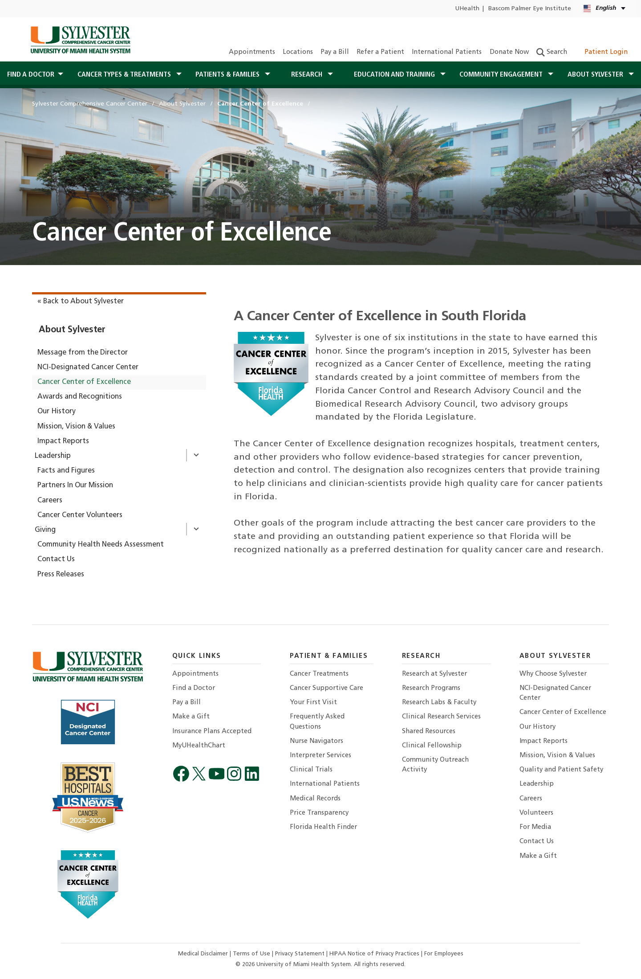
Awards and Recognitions (79, 396)
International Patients (447, 52)
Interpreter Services (320, 755)
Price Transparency (319, 813)
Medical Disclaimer (204, 954)
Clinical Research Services (441, 717)
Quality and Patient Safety (561, 770)
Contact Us (56, 559)
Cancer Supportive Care (326, 688)
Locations (298, 52)
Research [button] (307, 74)
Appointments (252, 52)
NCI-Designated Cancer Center (87, 367)
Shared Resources (428, 731)
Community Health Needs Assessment (100, 544)
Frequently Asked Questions (317, 722)
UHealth (467, 9)
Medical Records (315, 798)
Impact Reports (63, 441)
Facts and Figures (66, 470)
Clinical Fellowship (432, 745)
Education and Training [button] (395, 74)
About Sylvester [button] (596, 74)
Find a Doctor (193, 688)
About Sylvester (72, 330)
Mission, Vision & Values (76, 426)
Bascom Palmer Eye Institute (529, 9)
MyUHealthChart (198, 745)
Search (551, 52)
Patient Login (601, 52)
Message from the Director (82, 352)
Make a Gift (191, 717)
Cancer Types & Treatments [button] (125, 74)
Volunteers (536, 813)
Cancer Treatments (319, 674)
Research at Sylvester (434, 674)
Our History (56, 411)
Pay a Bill (334, 52)
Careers (49, 500)
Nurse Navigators (316, 741)
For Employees (443, 954)
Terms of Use (252, 954)
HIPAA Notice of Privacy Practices (375, 954)
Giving (45, 530)
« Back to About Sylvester (80, 301)
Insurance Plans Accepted (212, 731)
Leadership (53, 456)
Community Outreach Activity (435, 765)
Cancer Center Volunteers (79, 515)
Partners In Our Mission (75, 485)
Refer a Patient (380, 52)
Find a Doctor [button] (30, 74)
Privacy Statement (300, 954)
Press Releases (60, 574)
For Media (535, 827)
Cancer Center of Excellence (84, 382)
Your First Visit (313, 702)
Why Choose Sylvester (553, 674)
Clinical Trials (311, 770)
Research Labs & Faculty (439, 702)
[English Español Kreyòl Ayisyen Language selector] (605, 8)
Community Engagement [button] (501, 74)
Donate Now (509, 52)
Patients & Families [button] (228, 74)
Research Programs (431, 688)
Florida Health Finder (323, 827)
